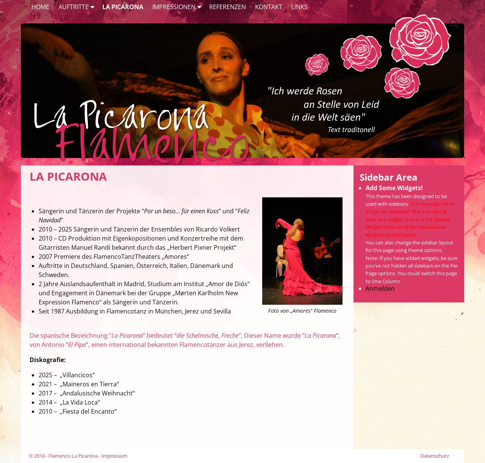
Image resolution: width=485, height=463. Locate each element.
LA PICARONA (122, 7)
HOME (40, 7)
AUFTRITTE (78, 6)
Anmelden (380, 288)
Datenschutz (435, 455)
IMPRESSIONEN (178, 6)
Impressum (114, 455)
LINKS (299, 7)
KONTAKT (268, 7)
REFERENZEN (227, 7)
